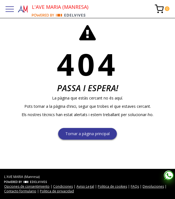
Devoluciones (153, 186)
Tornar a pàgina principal (87, 133)
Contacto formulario (20, 191)
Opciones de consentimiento (27, 186)
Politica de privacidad (57, 191)
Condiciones (63, 186)
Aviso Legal (85, 186)
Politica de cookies (112, 186)
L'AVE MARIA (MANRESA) (60, 7)
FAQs (135, 186)
